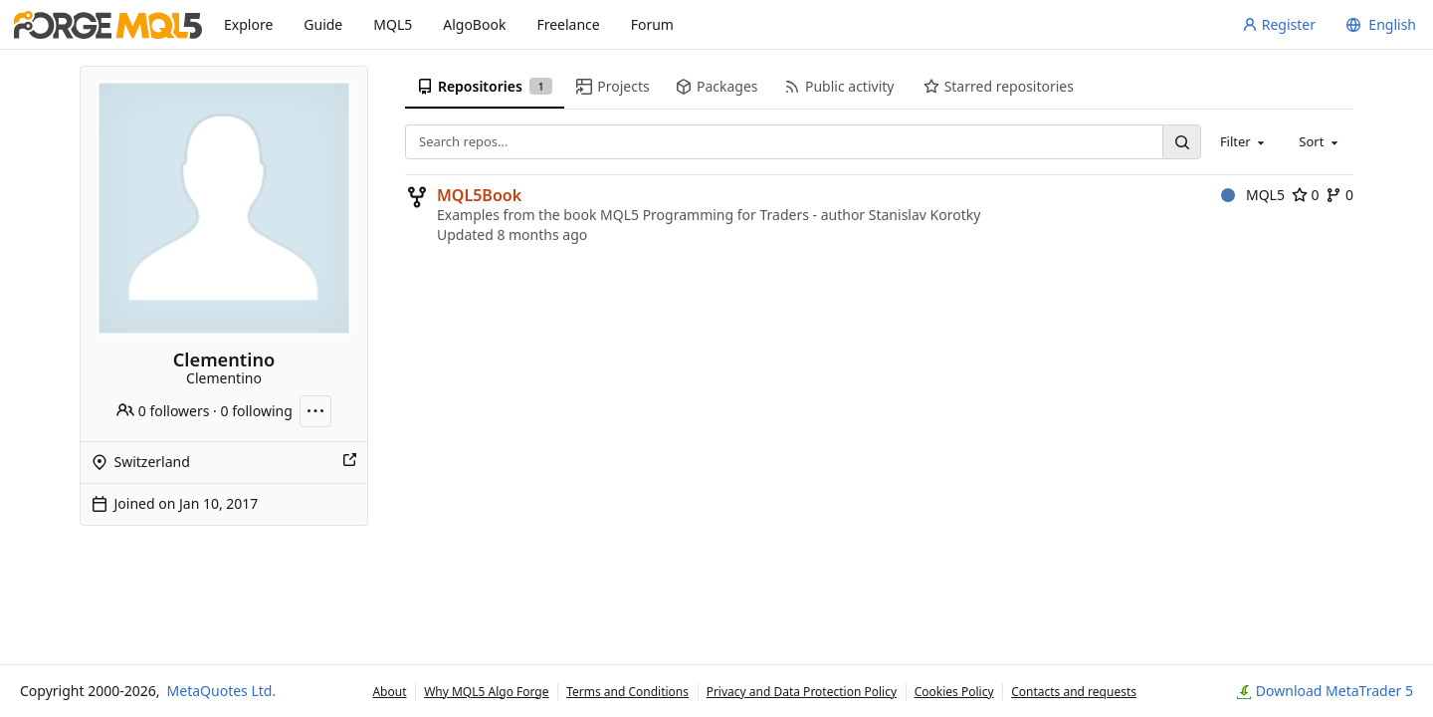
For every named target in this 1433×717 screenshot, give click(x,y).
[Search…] (1181, 141)
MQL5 (392, 24)
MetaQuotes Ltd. (222, 690)
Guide (323, 24)
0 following (257, 410)
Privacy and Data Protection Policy (802, 691)
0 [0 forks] (1339, 194)
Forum (652, 24)
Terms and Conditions (627, 691)
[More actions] (315, 411)
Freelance (567, 24)
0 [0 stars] (1306, 194)
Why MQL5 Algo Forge (486, 691)
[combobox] (1244, 141)
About (389, 691)
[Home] (108, 25)
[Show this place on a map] (349, 462)
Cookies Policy (954, 691)
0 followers (162, 410)
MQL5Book (479, 195)
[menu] (1378, 25)
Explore (248, 24)
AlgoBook (474, 24)
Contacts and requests (1073, 691)
